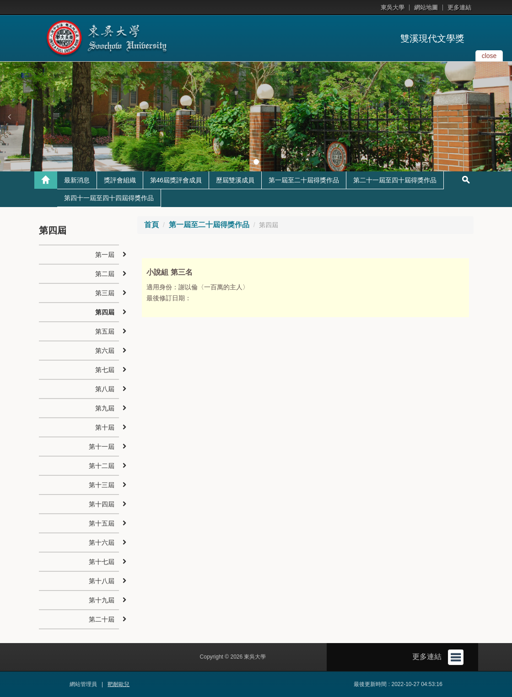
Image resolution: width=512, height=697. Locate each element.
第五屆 (104, 331)
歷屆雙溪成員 (235, 180)
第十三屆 (101, 485)
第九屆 (104, 408)
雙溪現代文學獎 (432, 38)
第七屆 (104, 369)
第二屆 (104, 273)
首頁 (151, 225)
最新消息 (77, 180)
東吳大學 (392, 8)
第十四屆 (101, 504)
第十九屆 (101, 600)
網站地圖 (426, 8)
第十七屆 (101, 561)
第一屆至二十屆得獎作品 (304, 180)
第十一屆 (101, 446)
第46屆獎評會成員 (176, 180)
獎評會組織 (120, 180)
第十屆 (104, 427)
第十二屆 (101, 465)
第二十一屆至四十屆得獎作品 (395, 180)
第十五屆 (101, 523)
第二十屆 (101, 619)
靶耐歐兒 (118, 684)
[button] (9, 116)
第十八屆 (101, 581)
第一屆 (104, 254)
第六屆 (104, 350)
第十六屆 (101, 542)
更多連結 (459, 8)
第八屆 (104, 389)
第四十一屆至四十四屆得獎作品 (109, 198)
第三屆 (104, 293)
